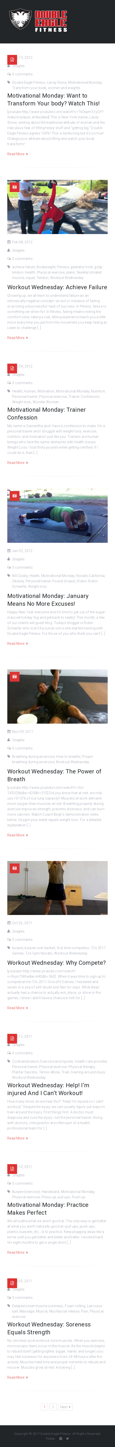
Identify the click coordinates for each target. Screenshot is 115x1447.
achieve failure (23, 267)
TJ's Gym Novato (39, 953)
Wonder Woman (46, 402)
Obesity (18, 581)
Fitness (63, 267)
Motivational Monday (85, 82)
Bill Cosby (20, 576)
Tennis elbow (49, 1072)
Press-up (49, 1197)
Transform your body (29, 88)
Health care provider (91, 1061)
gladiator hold (81, 267)
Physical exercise (51, 272)
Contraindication (25, 1061)
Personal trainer (25, 397)
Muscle (42, 1311)
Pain (84, 1311)
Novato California (90, 576)
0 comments (22, 74)
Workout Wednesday (67, 278)
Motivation (46, 391)
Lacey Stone (57, 82)
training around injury (88, 1072)
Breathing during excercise (33, 757)
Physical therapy (81, 1067)
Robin (82, 581)
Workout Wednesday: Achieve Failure (57, 287)
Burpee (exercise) (26, 1192)
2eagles (18, 66)
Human (30, 391)
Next (65, 1407)
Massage (26, 1311)
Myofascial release (64, 1311)
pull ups (64, 1197)
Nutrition (98, 391)
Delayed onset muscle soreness (37, 1306)
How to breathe (68, 757)
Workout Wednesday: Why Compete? (56, 962)
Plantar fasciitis (24, 1072)
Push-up (78, 1197)
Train (65, 1072)
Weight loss (21, 402)
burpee (17, 948)
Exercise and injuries (56, 1061)
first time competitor (73, 948)
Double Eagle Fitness (28, 82)
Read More (17, 154)
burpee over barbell (40, 948)
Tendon (43, 278)
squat (30, 278)
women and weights (64, 88)
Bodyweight (46, 267)
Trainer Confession (83, 397)
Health (30, 272)
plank (70, 272)
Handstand (50, 1192)
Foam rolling (75, 1306)
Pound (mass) (64, 581)
